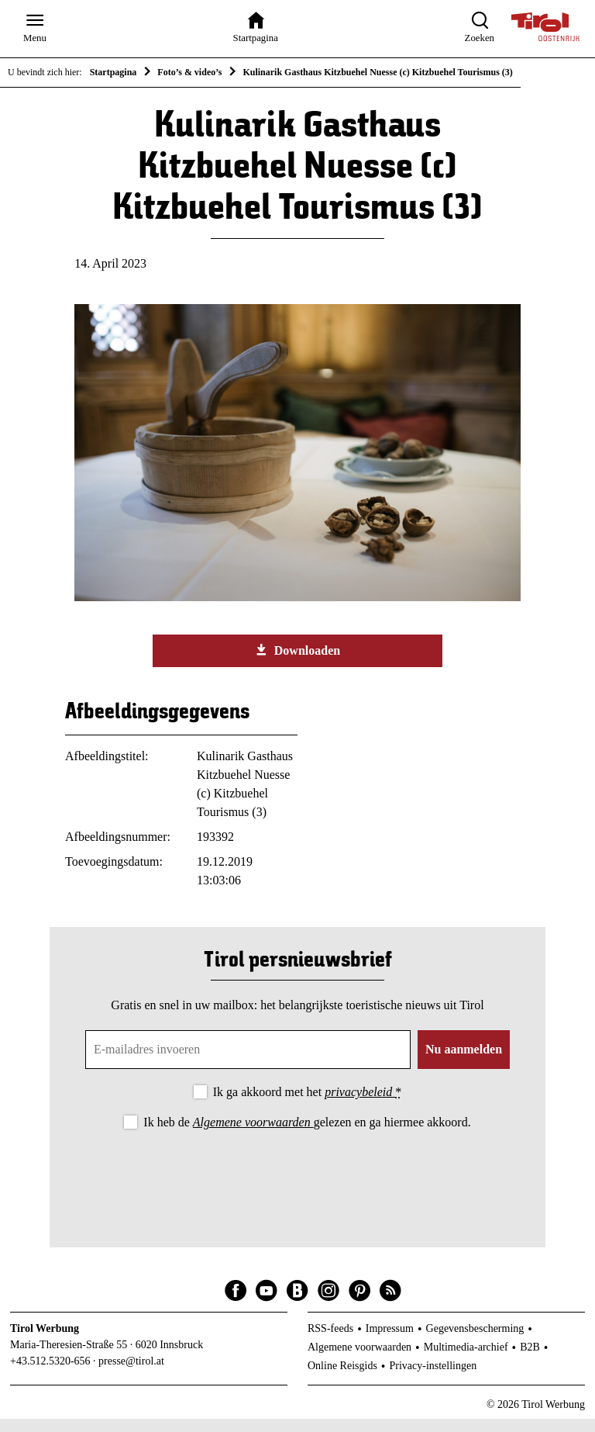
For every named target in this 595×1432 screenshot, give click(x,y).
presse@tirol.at (131, 1373)
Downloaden (297, 663)
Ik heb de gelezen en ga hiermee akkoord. (306, 1135)
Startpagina (113, 72)
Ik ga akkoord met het (307, 1105)
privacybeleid (360, 1105)
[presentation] (297, 1188)
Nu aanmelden (463, 1062)
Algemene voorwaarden (253, 1135)
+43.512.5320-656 (50, 1373)
